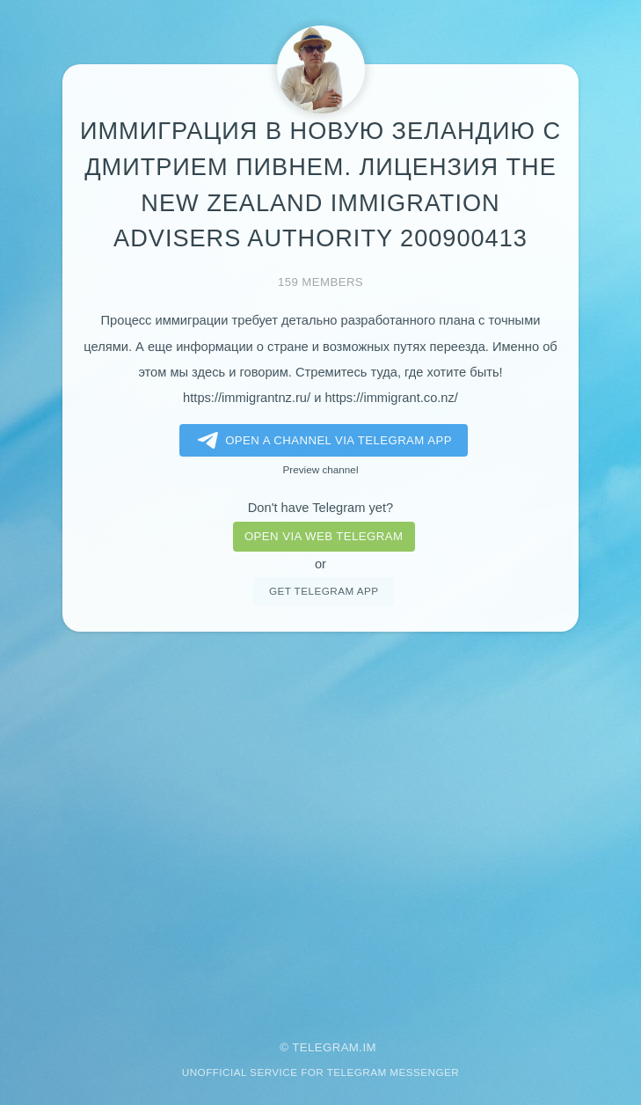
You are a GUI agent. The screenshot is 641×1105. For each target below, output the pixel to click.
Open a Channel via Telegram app (321, 441)
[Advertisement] (320, 824)
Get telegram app (323, 590)
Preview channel (321, 469)
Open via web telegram (323, 536)
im (369, 1047)
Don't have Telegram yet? (320, 508)
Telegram (325, 1047)
